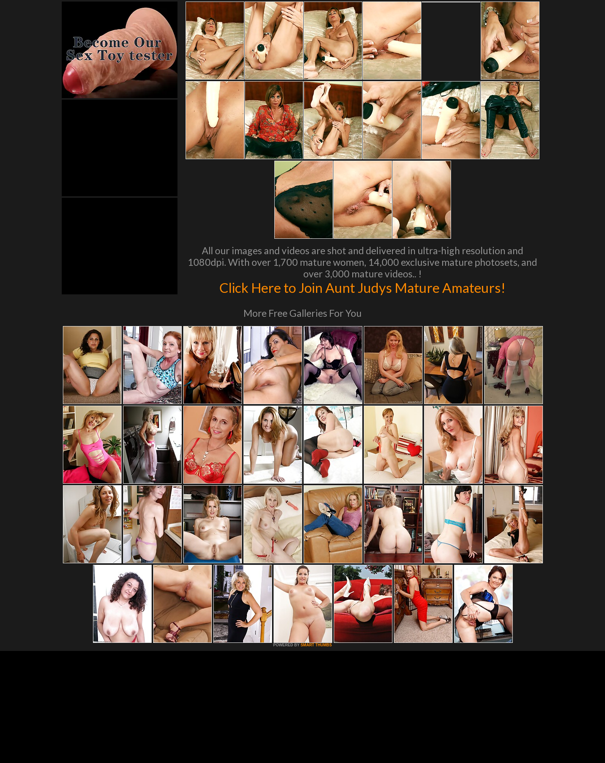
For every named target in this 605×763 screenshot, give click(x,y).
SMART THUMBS (316, 645)
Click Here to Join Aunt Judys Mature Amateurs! (362, 287)
